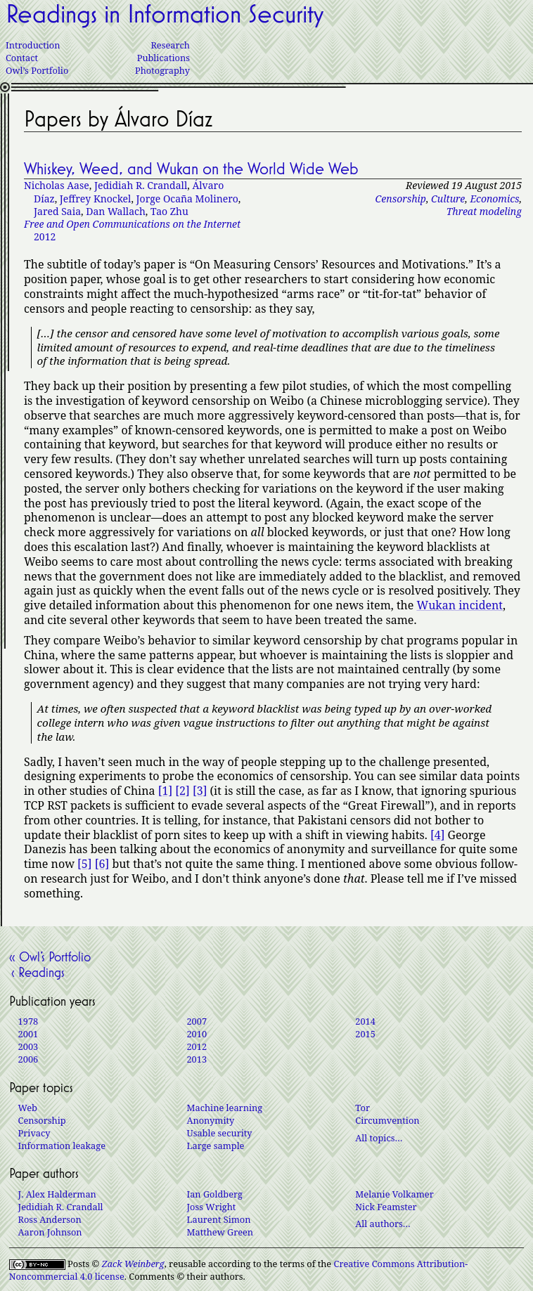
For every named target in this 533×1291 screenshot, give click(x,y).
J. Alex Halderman (57, 1194)
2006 (28, 1059)
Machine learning (224, 1107)
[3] (200, 790)
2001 (28, 1033)
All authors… (382, 1223)
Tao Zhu (169, 211)
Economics (494, 198)
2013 (196, 1059)
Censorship (400, 198)
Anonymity (210, 1120)
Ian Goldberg (214, 1194)
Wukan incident (459, 605)
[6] (102, 863)
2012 (132, 230)
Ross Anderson (50, 1219)
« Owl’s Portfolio (50, 956)
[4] (437, 835)
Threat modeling (484, 211)
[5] (84, 863)
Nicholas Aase (56, 185)
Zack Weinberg (133, 1263)
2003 (28, 1046)
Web (27, 1107)
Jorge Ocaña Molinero (187, 198)
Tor (362, 1107)
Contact (22, 57)
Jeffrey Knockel (95, 198)
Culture (448, 198)
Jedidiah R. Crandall (140, 185)
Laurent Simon (218, 1219)
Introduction (33, 45)
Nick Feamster (385, 1206)
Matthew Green (219, 1232)
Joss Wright (211, 1206)
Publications (163, 57)
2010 (196, 1033)
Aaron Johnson (50, 1232)
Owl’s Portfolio (37, 70)
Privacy (34, 1133)
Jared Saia (57, 211)
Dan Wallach (116, 211)
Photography (162, 70)
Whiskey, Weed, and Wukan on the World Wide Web (191, 169)
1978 (28, 1021)
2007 (196, 1021)
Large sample (215, 1145)
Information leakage (61, 1145)
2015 (365, 1033)
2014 (365, 1021)
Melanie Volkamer (394, 1194)
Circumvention (387, 1120)
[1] (165, 790)
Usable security (219, 1133)
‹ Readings (37, 972)
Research (170, 45)
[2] (182, 790)
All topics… (378, 1137)
